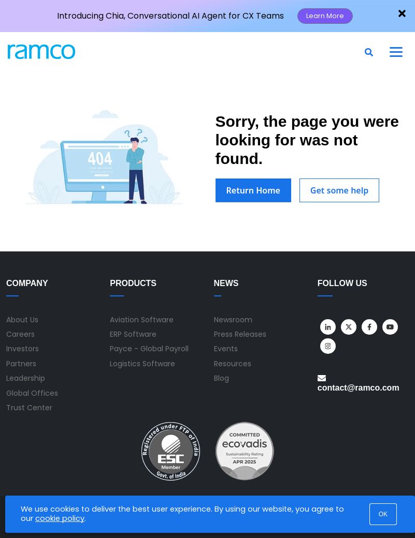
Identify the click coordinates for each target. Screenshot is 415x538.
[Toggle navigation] (396, 51)
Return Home (253, 190)
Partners (21, 363)
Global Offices (32, 393)
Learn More (325, 16)
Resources (232, 363)
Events (226, 348)
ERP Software (133, 334)
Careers (20, 334)
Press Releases (240, 334)
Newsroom (233, 320)
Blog (221, 378)
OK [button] (383, 514)
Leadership (25, 378)
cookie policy (59, 518)
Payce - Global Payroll (149, 348)
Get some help (339, 190)
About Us (22, 320)
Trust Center (29, 407)
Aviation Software (142, 320)
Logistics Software (142, 363)
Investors (22, 348)
